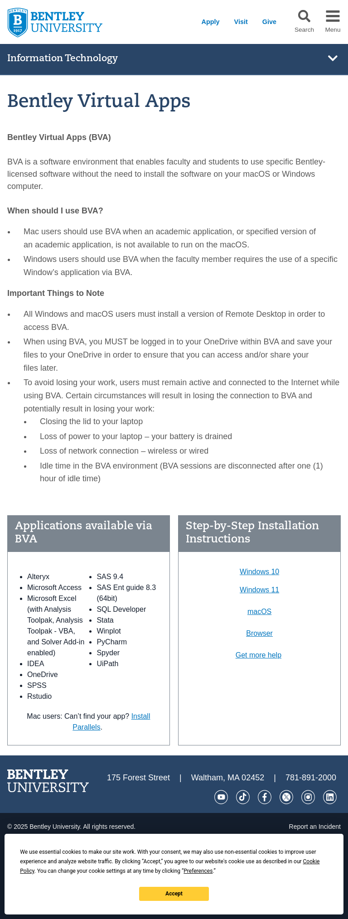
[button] (304, 16)
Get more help (258, 655)
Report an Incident (315, 826)
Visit (241, 21)
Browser (259, 633)
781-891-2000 (310, 777)
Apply (211, 21)
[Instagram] (308, 797)
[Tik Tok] (243, 797)
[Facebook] (265, 797)
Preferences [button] (198, 871)
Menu (332, 30)
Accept (174, 893)
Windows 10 (259, 572)
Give (269, 21)
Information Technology (62, 58)
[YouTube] (221, 797)
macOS (259, 611)
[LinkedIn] (330, 797)
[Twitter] (286, 797)
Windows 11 (259, 590)
